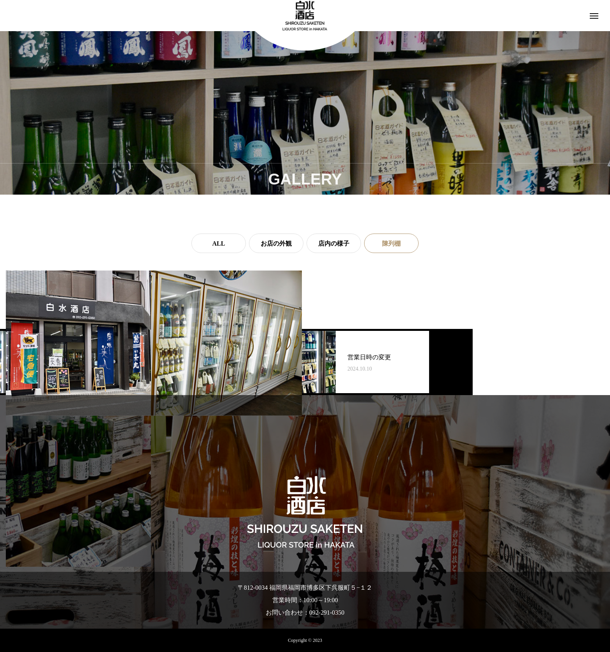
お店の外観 (276, 243)
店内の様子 (333, 243)
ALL (218, 243)
